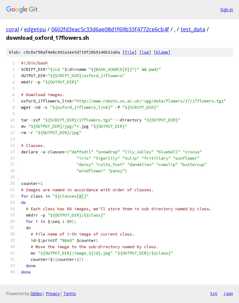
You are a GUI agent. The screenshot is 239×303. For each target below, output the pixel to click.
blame (162, 52)
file (129, 52)
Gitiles (36, 293)
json (228, 293)
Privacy (53, 293)
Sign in (226, 9)
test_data (193, 29)
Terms (69, 293)
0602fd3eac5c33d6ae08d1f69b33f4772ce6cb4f (110, 29)
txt (213, 293)
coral (12, 29)
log (145, 52)
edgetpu (35, 29)
